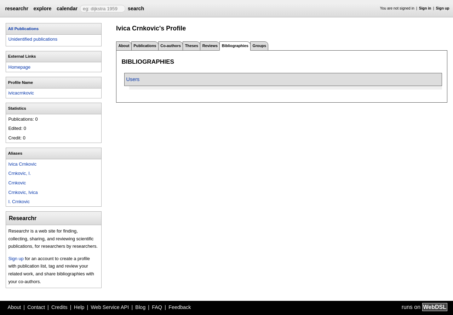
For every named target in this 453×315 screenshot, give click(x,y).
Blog (140, 307)
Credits (59, 307)
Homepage (19, 67)
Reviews (210, 46)
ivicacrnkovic (21, 93)
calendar (67, 8)
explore (42, 8)
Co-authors (170, 46)
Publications (144, 46)
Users (133, 79)
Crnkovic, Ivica (23, 192)
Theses (191, 46)
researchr (16, 8)
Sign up (442, 8)
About (123, 46)
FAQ (157, 307)
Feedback (179, 307)
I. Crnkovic (18, 201)
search (136, 8)
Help (79, 307)
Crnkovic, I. (19, 173)
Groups (259, 46)
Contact (36, 307)
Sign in (425, 8)
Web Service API (110, 307)
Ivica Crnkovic (22, 164)
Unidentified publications (32, 39)
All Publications (23, 29)
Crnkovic (17, 182)
